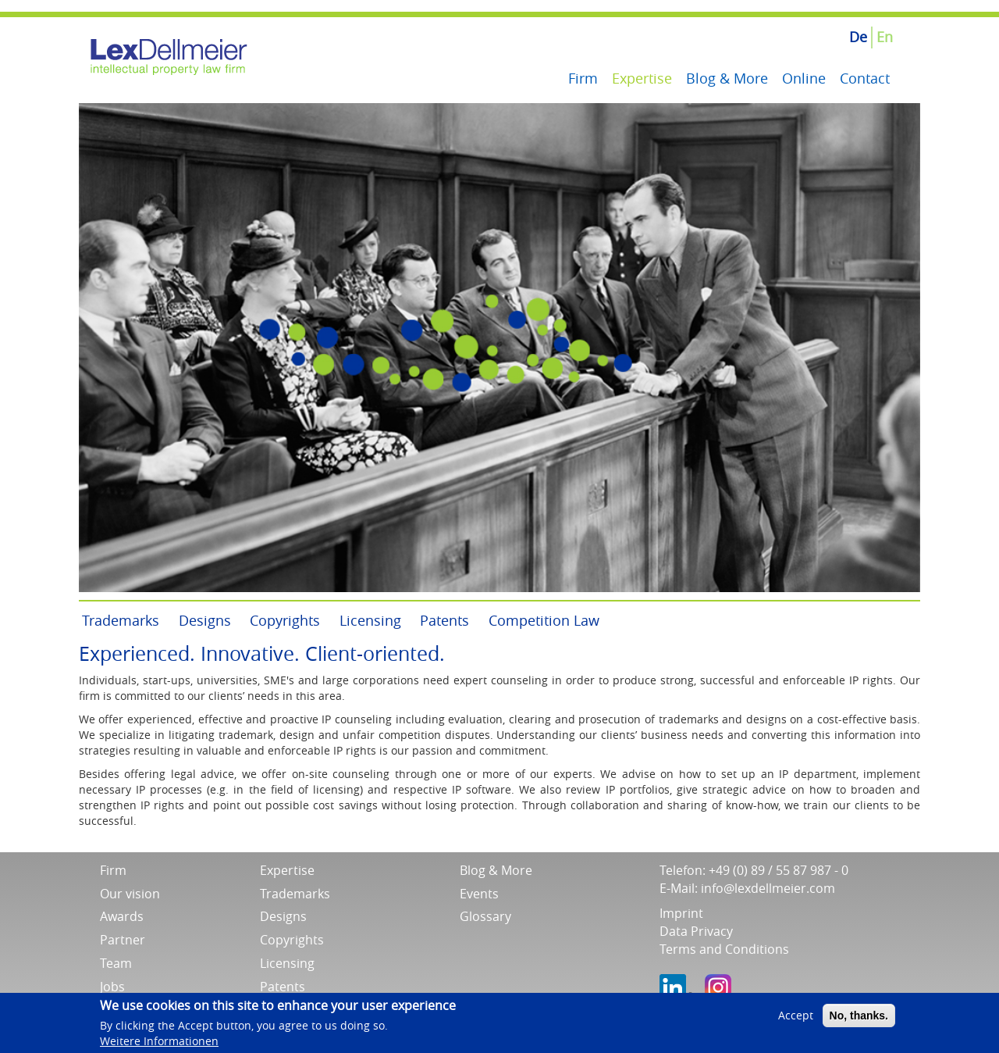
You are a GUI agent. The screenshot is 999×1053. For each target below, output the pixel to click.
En (884, 36)
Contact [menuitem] (865, 78)
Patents (282, 986)
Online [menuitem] (804, 78)
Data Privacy (696, 931)
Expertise (287, 870)
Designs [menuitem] (205, 620)
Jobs (112, 986)
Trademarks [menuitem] (120, 620)
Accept (795, 1019)
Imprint (681, 913)
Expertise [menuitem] (642, 78)
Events (479, 893)
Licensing (287, 963)
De (858, 36)
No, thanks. (859, 1020)
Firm (113, 870)
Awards (122, 916)
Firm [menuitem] (583, 78)
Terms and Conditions (724, 949)
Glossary (485, 916)
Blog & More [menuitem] (727, 78)
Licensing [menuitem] (370, 620)
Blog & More (496, 870)
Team (116, 963)
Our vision (130, 893)
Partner (122, 939)
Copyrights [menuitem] (285, 620)
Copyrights (292, 939)
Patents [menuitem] (444, 620)
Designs (283, 916)
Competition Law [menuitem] (544, 620)
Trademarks (295, 893)
